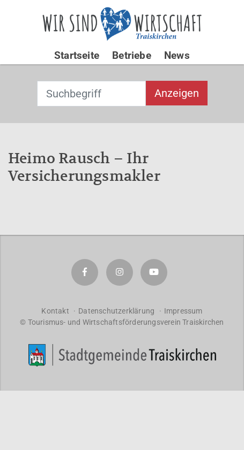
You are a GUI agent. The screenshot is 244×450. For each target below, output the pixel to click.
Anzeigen (176, 93)
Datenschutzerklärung (116, 311)
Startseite (76, 55)
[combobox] (91, 93)
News (177, 55)
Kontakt (55, 311)
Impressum (183, 311)
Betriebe (131, 55)
